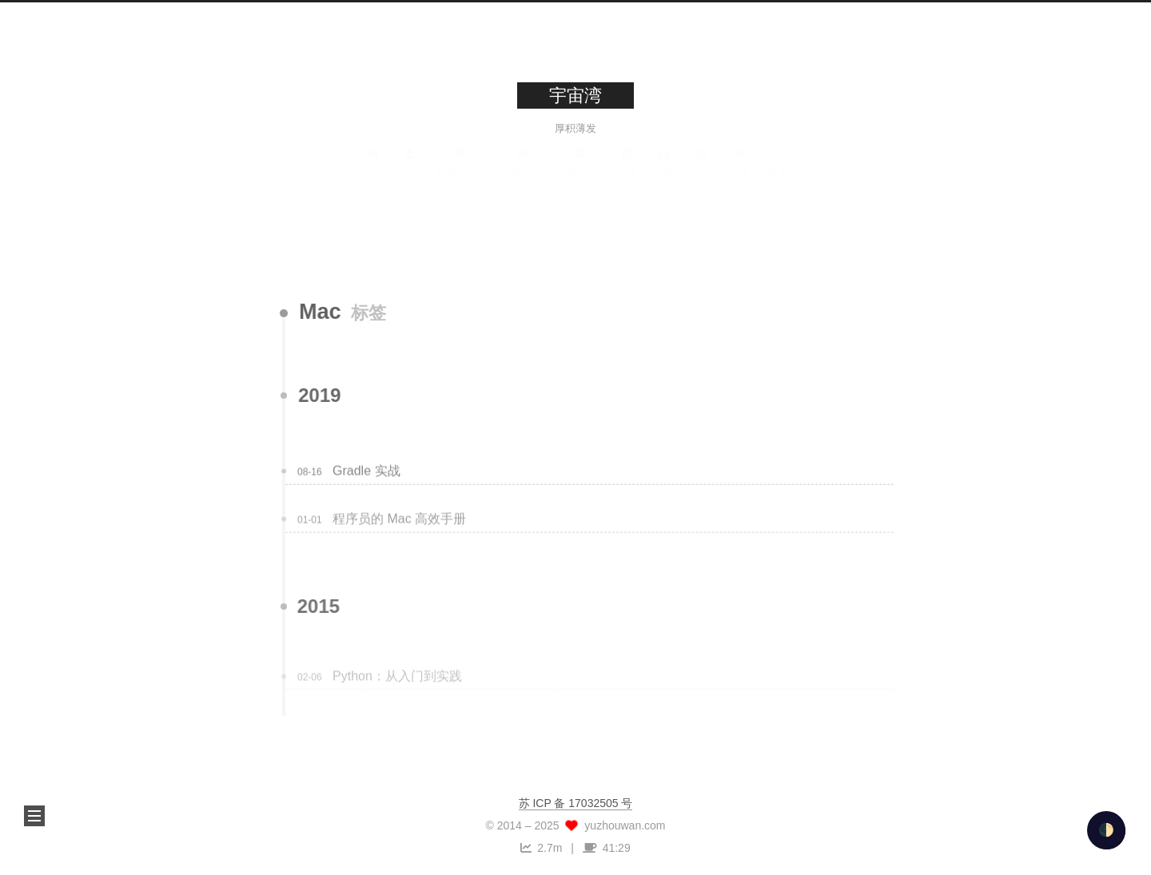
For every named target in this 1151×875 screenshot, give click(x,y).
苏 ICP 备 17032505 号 (576, 803)
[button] (34, 815)
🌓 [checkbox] (1106, 830)
